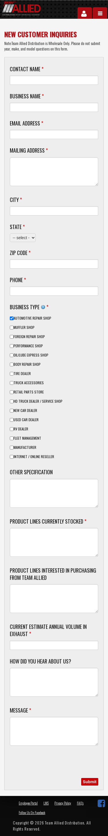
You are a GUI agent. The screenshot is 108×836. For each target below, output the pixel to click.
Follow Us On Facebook (32, 812)
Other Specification (31, 472)
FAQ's (80, 803)
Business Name (27, 96)
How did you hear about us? (40, 661)
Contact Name (26, 69)
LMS (46, 803)
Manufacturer (25, 447)
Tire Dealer (22, 373)
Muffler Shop (24, 327)
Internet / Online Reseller (34, 456)
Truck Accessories (29, 383)
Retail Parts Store (29, 392)
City (16, 199)
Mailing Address (29, 150)
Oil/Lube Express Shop (31, 355)
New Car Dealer (25, 410)
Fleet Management (27, 438)
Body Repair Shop (27, 364)
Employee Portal (28, 803)
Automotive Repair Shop (32, 318)
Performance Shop (28, 346)
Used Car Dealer (26, 419)
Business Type (29, 307)
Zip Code (20, 252)
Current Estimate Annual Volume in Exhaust (48, 630)
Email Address (26, 123)
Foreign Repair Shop (29, 336)
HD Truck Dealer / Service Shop (38, 401)
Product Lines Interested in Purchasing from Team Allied (53, 574)
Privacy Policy (62, 803)
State (17, 226)
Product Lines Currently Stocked (48, 521)
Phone (18, 280)
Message (20, 710)
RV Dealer (21, 429)
